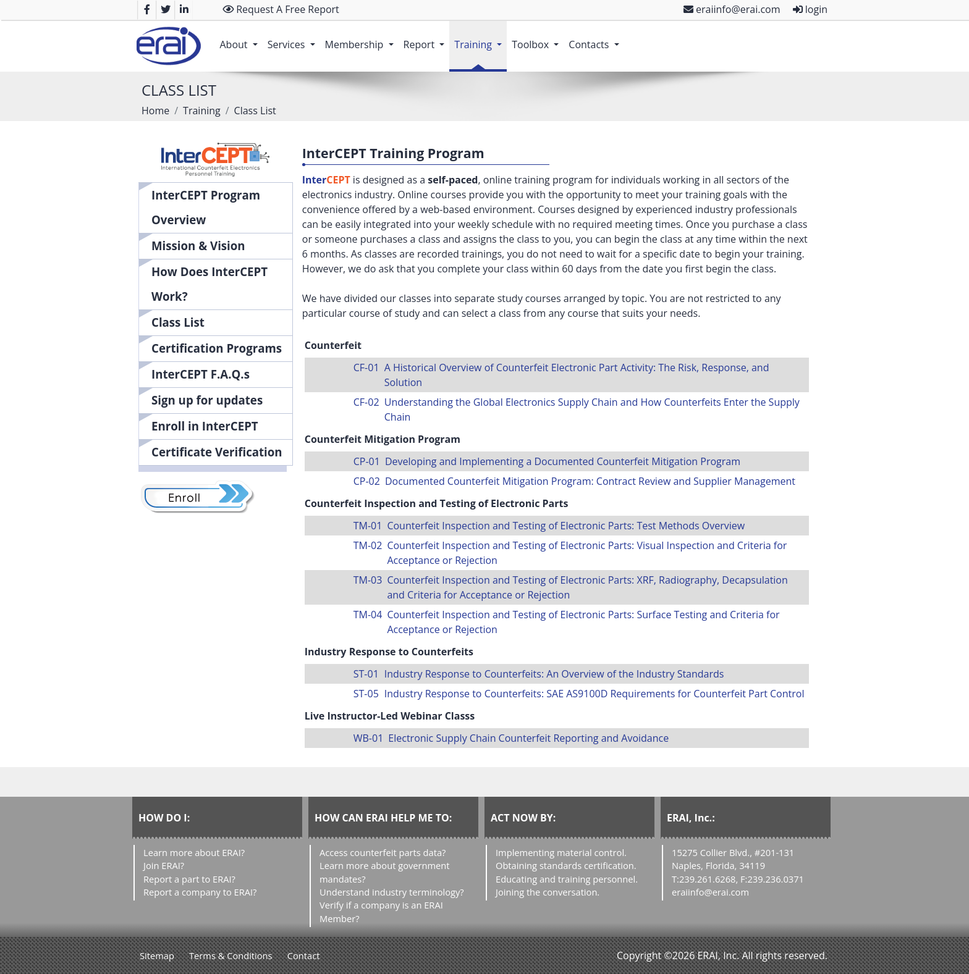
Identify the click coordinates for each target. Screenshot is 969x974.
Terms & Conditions (231, 955)
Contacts (596, 38)
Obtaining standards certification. (566, 865)
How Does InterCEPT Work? (209, 284)
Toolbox (538, 38)
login (810, 9)
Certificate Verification (216, 452)
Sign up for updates (207, 400)
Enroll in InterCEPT (204, 426)
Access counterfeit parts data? (382, 852)
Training (480, 38)
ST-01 (366, 674)
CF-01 (366, 367)
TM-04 (368, 614)
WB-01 (368, 738)
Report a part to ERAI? (189, 879)
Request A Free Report (280, 9)
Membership (362, 38)
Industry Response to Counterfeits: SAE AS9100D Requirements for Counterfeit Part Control (594, 693)
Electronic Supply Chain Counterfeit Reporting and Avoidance (528, 738)
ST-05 (366, 693)
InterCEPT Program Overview (205, 207)
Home (155, 110)
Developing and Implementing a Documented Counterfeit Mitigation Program (562, 461)
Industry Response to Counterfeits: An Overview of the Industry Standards (554, 674)
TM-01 (368, 525)
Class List (178, 322)
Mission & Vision (198, 245)
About (240, 38)
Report (427, 38)
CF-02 (366, 402)
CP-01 (366, 461)
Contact (303, 955)
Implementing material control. (561, 852)
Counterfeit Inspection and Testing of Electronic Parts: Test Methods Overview (566, 525)
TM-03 (368, 580)
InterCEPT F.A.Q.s (200, 374)
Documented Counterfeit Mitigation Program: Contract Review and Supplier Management (590, 481)
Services (294, 38)
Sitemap (157, 955)
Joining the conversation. (547, 892)
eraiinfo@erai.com (732, 9)
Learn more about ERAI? (194, 852)
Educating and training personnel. (567, 879)
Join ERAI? (163, 865)
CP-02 (366, 481)
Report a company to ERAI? (199, 892)
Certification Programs (216, 348)
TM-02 (368, 545)
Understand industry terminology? (391, 892)
